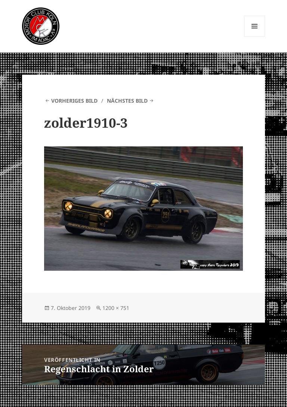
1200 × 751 (115, 307)
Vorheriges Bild (74, 100)
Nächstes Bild (127, 100)
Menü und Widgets (254, 36)
